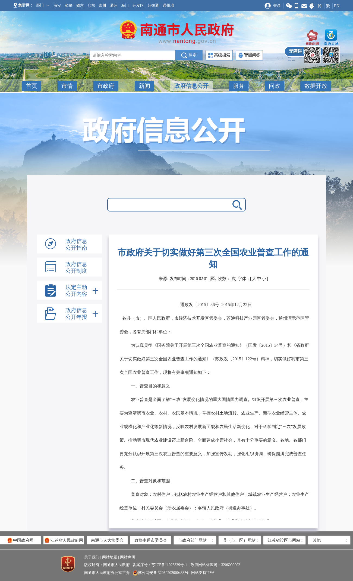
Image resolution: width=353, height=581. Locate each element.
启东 (91, 6)
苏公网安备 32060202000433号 (160, 573)
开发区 (138, 6)
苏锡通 (153, 6)
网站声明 (127, 557)
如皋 (69, 6)
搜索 (189, 55)
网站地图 (109, 557)
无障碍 (295, 51)
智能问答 (249, 55)
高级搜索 (219, 55)
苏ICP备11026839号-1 (170, 565)
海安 (57, 6)
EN (336, 6)
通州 (114, 6)
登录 (277, 6)
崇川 (102, 6)
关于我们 (91, 557)
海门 (125, 6)
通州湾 (168, 6)
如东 (80, 6)
